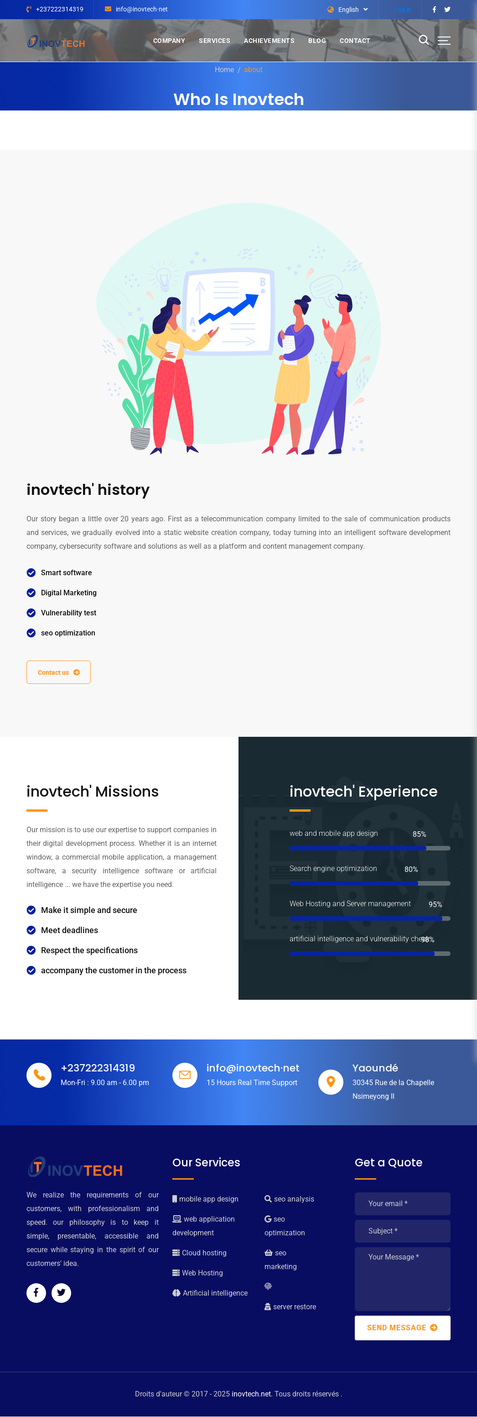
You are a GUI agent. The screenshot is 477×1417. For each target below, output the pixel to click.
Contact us (59, 672)
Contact (355, 40)
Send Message (402, 1328)
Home (224, 69)
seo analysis (289, 1199)
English (343, 9)
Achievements (269, 40)
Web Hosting (197, 1273)
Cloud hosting (199, 1253)
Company (169, 40)
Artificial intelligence (210, 1293)
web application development (203, 1226)
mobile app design (205, 1199)
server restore (290, 1307)
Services (214, 40)
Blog (317, 40)
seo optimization (284, 1226)
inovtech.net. (252, 1394)
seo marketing (280, 1260)
